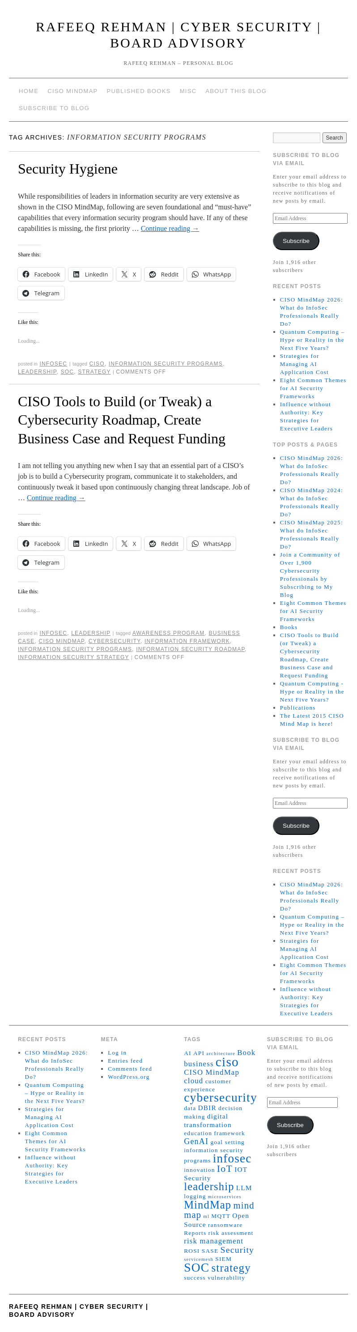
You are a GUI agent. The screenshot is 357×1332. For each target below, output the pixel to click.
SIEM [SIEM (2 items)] (223, 1258)
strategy (94, 372)
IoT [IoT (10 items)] (225, 1168)
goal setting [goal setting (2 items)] (227, 1142)
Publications (298, 707)
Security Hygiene (68, 169)
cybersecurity (114, 641)
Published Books (139, 91)
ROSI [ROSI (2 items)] (192, 1250)
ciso (97, 364)
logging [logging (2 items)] (195, 1196)
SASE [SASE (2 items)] (210, 1250)
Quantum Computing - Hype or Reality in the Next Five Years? (312, 691)
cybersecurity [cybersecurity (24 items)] (220, 1097)
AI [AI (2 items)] (187, 1053)
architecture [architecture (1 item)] (220, 1053)
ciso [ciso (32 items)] (227, 1062)
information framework (187, 641)
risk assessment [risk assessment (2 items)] (231, 1233)
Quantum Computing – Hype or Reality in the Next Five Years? (312, 339)
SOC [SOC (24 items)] (196, 1267)
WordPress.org (128, 1076)
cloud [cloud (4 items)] (193, 1081)
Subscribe (296, 241)
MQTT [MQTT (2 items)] (220, 1216)
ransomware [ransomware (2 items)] (225, 1224)
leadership (37, 372)
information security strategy (73, 657)
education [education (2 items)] (198, 1133)
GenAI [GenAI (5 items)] (196, 1141)
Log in (117, 1052)
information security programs (166, 364)
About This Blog (236, 91)
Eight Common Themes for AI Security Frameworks (313, 388)
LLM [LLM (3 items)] (244, 1188)
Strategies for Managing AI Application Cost (304, 364)
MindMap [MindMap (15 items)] (207, 1205)
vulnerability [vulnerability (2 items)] (226, 1277)
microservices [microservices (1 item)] (225, 1196)
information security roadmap (190, 649)
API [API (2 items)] (198, 1053)
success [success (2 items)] (195, 1277)
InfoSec (53, 364)
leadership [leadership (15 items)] (209, 1186)
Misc (188, 91)
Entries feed (125, 1060)
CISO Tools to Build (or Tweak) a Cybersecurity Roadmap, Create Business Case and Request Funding (121, 420)
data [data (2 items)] (190, 1108)
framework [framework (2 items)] (229, 1133)
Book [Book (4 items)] (246, 1052)
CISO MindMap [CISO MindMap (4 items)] (211, 1072)
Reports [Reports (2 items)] (195, 1233)
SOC (67, 372)
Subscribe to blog (54, 108)
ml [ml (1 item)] (206, 1216)
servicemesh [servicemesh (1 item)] (198, 1259)
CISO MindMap (72, 91)
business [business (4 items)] (198, 1064)
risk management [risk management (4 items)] (213, 1241)
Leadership (90, 633)
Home (28, 91)
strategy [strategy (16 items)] (231, 1268)
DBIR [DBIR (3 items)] (207, 1107)
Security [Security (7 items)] (238, 1250)
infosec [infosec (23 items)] (232, 1158)
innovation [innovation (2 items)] (199, 1169)
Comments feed (130, 1068)
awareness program (168, 633)
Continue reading (170, 228)
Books (289, 627)
